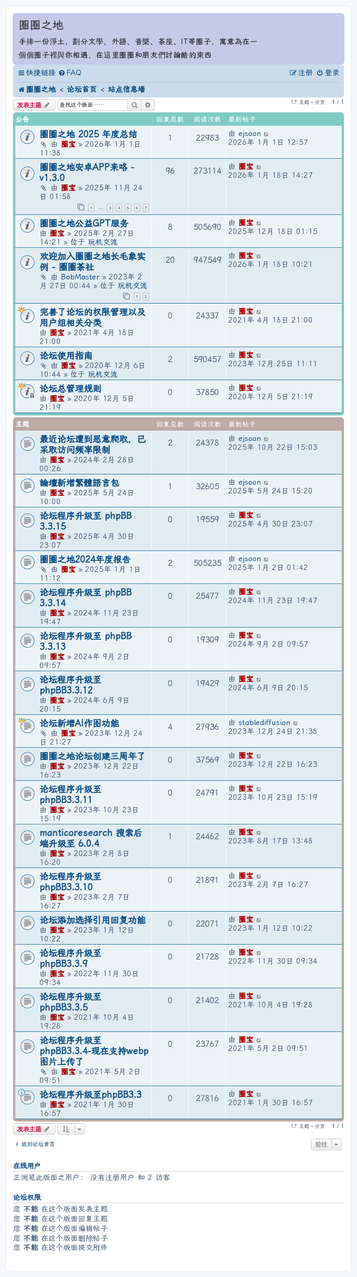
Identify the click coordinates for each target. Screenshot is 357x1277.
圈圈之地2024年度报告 (85, 559)
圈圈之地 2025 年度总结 (88, 134)
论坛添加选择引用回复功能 (92, 920)
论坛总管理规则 (70, 388)
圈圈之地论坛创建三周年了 (92, 756)
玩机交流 (103, 242)
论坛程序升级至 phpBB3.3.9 (70, 958)
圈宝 (68, 144)
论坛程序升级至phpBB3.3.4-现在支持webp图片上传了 (94, 1051)
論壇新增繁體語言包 (79, 483)
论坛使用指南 (66, 355)
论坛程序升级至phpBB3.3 (90, 1094)
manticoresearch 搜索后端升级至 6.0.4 (91, 838)
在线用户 (27, 1166)
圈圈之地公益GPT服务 (84, 223)
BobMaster (80, 276)
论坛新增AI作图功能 (79, 723)
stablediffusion (264, 722)
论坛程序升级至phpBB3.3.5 (70, 1002)
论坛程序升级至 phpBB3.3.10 (70, 882)
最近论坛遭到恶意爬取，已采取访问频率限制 (92, 444)
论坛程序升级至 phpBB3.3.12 (70, 685)
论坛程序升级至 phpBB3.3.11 (70, 794)
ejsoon (249, 133)
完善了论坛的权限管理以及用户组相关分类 (92, 317)
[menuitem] (69, 72)
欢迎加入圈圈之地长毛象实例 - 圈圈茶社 (92, 261)
